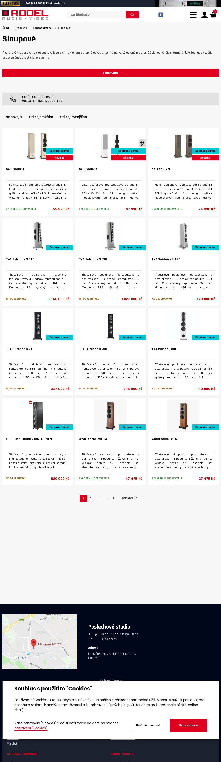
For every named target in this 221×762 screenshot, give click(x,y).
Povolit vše (188, 725)
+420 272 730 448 (49, 101)
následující (130, 498)
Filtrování (110, 73)
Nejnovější (13, 117)
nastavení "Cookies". (30, 728)
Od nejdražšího (41, 117)
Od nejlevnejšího (73, 117)
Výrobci (12, 744)
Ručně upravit (148, 725)
